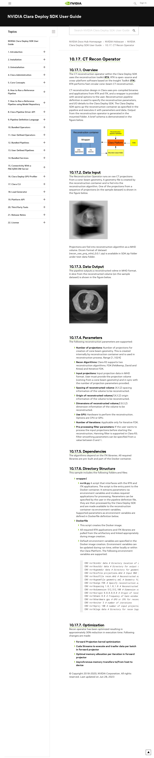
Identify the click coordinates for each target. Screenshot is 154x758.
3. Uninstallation (16, 67)
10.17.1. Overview (83, 70)
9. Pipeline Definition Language (23, 119)
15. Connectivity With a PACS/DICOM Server (19, 167)
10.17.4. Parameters (85, 337)
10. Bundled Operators (19, 127)
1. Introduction (15, 52)
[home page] (73, 3)
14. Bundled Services (18, 158)
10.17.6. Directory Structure (92, 468)
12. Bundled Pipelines (18, 142)
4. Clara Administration (19, 75)
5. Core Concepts (16, 82)
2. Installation (15, 59)
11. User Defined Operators (21, 135)
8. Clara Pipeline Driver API (21, 112)
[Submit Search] (132, 30)
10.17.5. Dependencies (87, 451)
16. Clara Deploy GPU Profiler (22, 176)
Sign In (143, 3)
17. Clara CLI (14, 184)
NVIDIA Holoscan (114, 41)
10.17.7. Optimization (86, 625)
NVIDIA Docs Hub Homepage (85, 41)
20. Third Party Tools (18, 207)
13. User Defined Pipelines (21, 150)
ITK (132, 80)
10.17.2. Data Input (85, 172)
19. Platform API (16, 199)
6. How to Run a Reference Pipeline (21, 92)
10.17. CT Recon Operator (119, 45)
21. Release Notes (17, 215)
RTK (107, 77)
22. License (13, 222)
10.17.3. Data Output (86, 266)
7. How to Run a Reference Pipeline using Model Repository (24, 103)
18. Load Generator (17, 192)
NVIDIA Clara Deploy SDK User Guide (23, 43)
